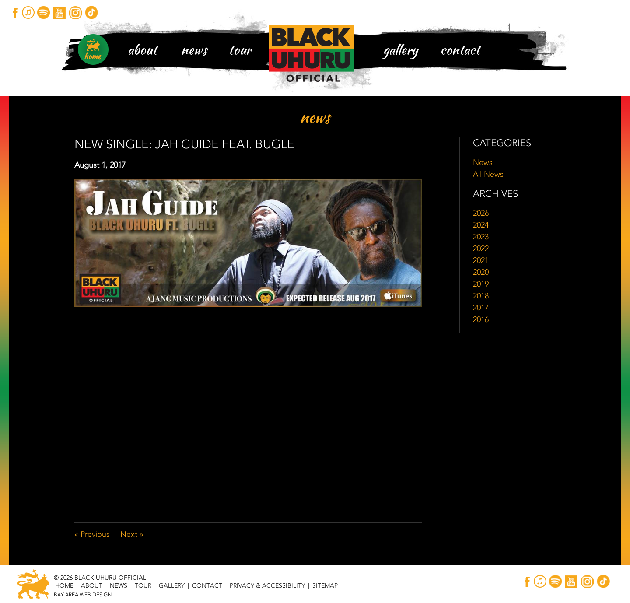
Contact (460, 49)
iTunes (28, 12)
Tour (239, 49)
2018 (481, 296)
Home (64, 585)
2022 (481, 248)
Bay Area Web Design (83, 595)
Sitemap (325, 585)
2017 (481, 307)
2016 (481, 319)
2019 (481, 284)
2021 (481, 260)
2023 (481, 237)
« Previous (92, 534)
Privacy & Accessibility (267, 585)
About (142, 49)
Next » (132, 534)
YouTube (60, 12)
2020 (481, 272)
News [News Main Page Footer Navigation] (118, 585)
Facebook (15, 12)
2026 (481, 213)
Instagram (75, 12)
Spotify (44, 12)
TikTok (90, 12)
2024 (481, 225)
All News (488, 174)
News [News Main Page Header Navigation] (194, 49)
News (483, 162)
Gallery (400, 49)
